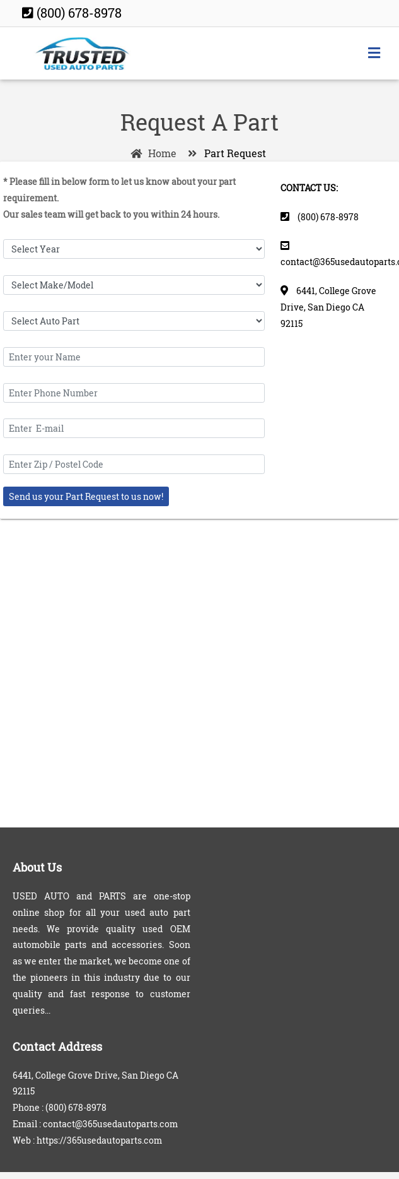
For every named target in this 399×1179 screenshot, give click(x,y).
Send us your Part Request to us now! (86, 496)
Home (151, 153)
